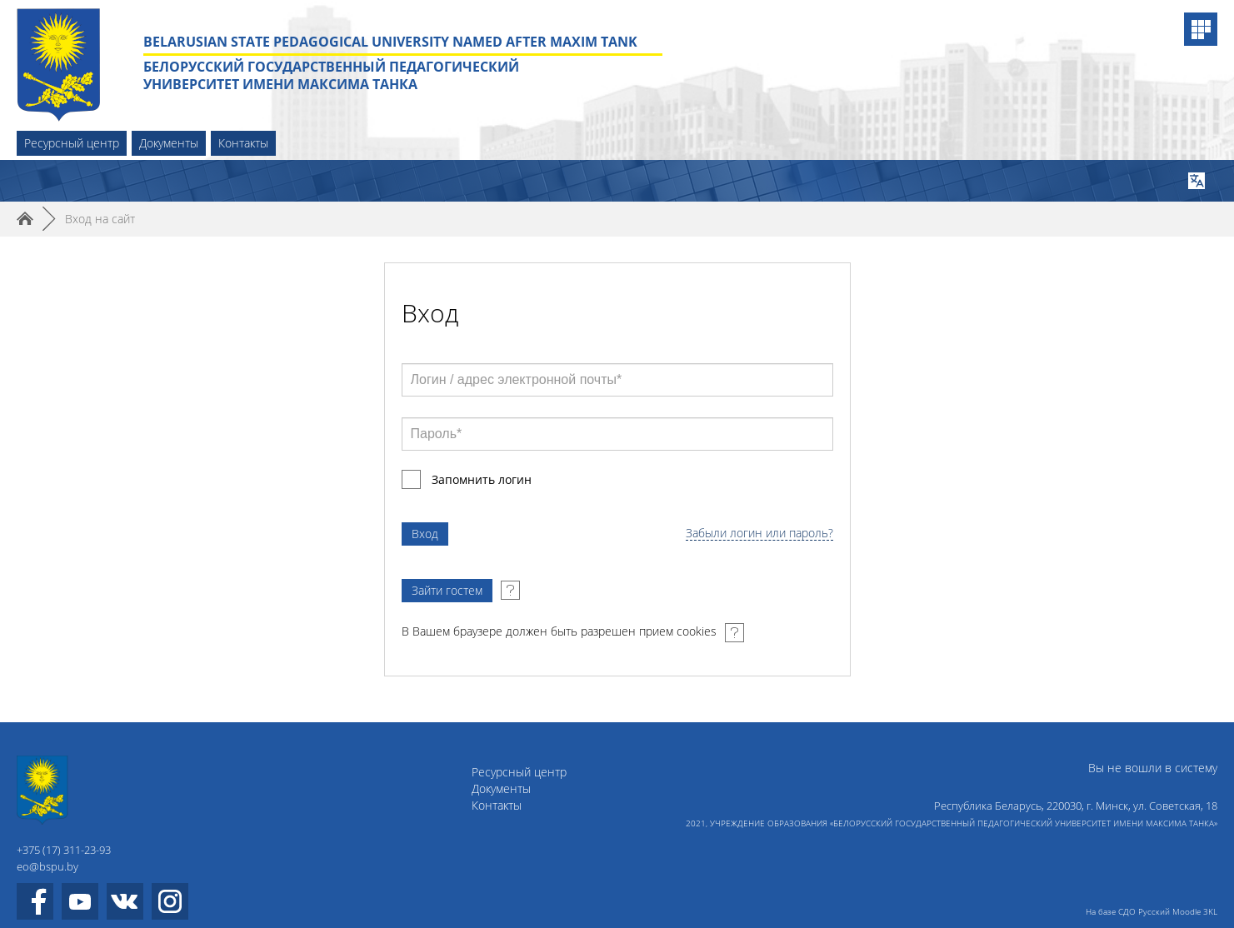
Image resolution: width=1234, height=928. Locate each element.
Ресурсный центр (71, 143)
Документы (168, 143)
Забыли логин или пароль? (759, 533)
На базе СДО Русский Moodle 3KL (1151, 911)
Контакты (243, 143)
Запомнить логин (482, 479)
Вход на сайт (100, 219)
